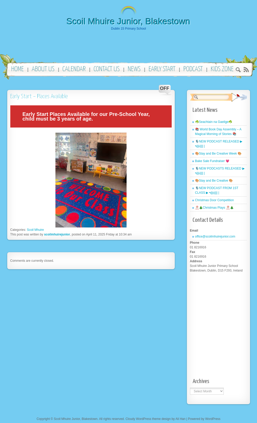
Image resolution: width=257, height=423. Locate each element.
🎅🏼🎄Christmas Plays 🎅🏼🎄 (214, 207)
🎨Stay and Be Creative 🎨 (214, 180)
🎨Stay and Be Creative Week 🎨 (218, 153)
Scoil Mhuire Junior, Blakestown (128, 21)
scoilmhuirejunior (57, 234)
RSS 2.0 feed (246, 69)
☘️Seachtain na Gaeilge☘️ (214, 122)
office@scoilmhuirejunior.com (215, 236)
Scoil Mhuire (35, 230)
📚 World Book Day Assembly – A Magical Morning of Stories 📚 (218, 132)
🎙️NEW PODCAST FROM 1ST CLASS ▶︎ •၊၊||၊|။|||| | (216, 190)
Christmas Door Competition (214, 200)
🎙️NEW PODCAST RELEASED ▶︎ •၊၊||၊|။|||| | (219, 144)
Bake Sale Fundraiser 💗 (212, 161)
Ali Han (181, 419)
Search (238, 70)
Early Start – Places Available (39, 96)
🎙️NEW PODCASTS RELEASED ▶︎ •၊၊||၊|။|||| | (220, 171)
